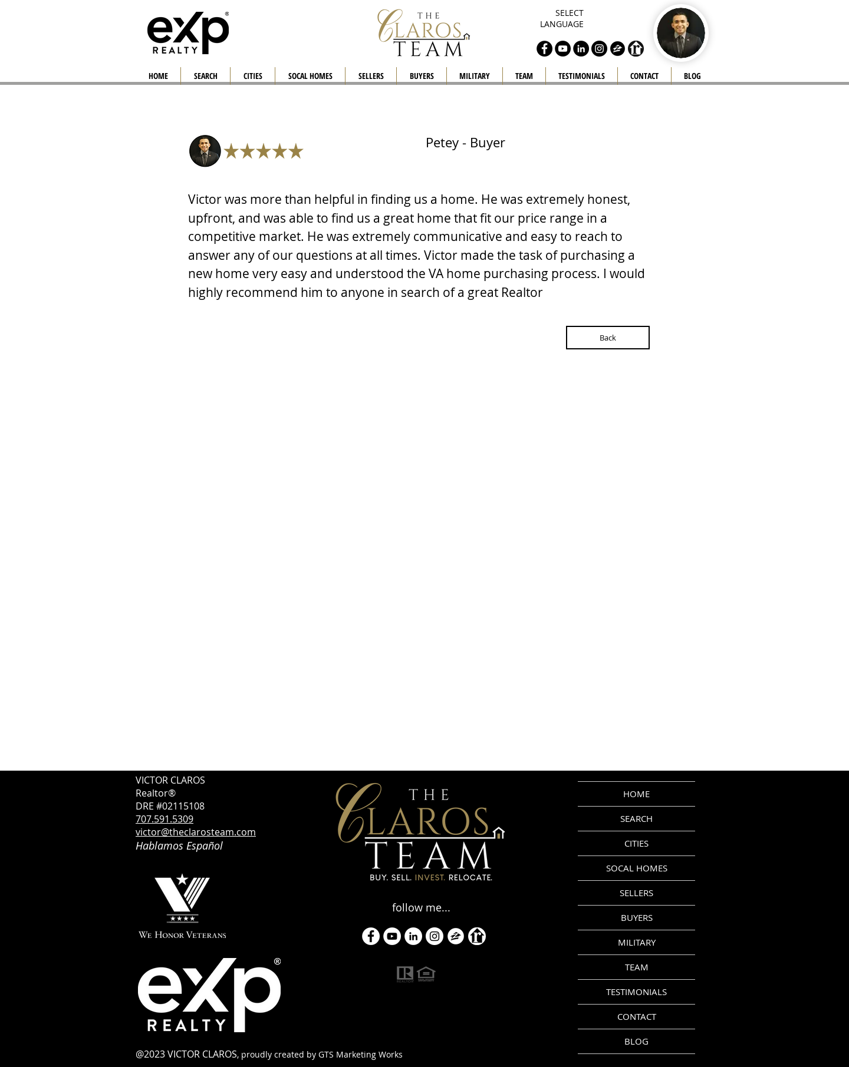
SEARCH (636, 818)
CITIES (636, 843)
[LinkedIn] (413, 936)
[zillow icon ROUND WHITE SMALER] (456, 936)
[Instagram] (434, 936)
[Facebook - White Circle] (371, 936)
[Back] (608, 337)
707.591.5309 (164, 818)
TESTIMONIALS (636, 991)
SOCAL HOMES (636, 868)
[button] (370, 76)
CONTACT (636, 1016)
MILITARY (637, 942)
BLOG (636, 1041)
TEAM (637, 967)
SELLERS (636, 892)
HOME (636, 794)
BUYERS (637, 917)
